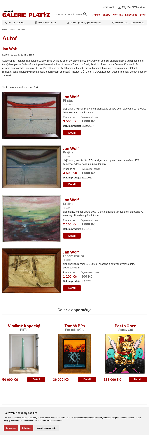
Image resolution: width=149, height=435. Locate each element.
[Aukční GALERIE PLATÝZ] (26, 16)
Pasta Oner (125, 328)
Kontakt (118, 14)
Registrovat (108, 7)
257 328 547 (18, 23)
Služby (106, 14)
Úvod (4, 30)
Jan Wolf (21, 30)
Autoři (11, 30)
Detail (72, 132)
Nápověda (131, 14)
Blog (142, 14)
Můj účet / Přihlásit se (131, 7)
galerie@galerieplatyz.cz (89, 23)
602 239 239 (50, 23)
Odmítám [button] (26, 428)
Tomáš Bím (74, 328)
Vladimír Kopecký (24, 328)
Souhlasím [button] (11, 428)
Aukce (96, 14)
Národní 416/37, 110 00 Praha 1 (129, 23)
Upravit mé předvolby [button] (46, 428)
